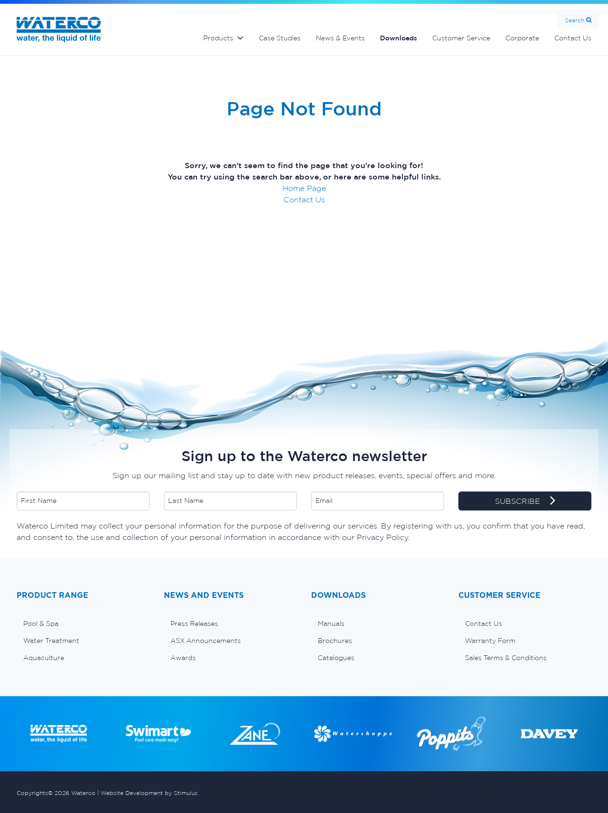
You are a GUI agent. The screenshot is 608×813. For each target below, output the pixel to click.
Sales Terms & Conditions (506, 658)
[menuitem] (83, 623)
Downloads (398, 38)
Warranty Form (490, 640)
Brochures (335, 640)
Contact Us (572, 38)
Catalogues (336, 658)
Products (218, 38)
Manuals (331, 623)
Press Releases (194, 623)
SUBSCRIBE (525, 501)
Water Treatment (51, 640)
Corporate (522, 38)
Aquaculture (43, 658)
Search (574, 20)
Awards (183, 658)
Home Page (304, 188)
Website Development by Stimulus (149, 793)
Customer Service (461, 38)
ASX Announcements (206, 640)
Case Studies (280, 38)
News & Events (340, 38)
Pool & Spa (40, 623)
